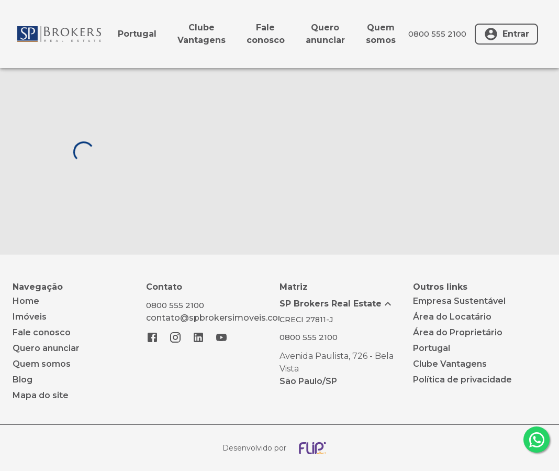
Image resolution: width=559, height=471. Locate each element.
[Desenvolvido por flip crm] (279, 448)
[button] (346, 303)
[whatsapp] (536, 439)
